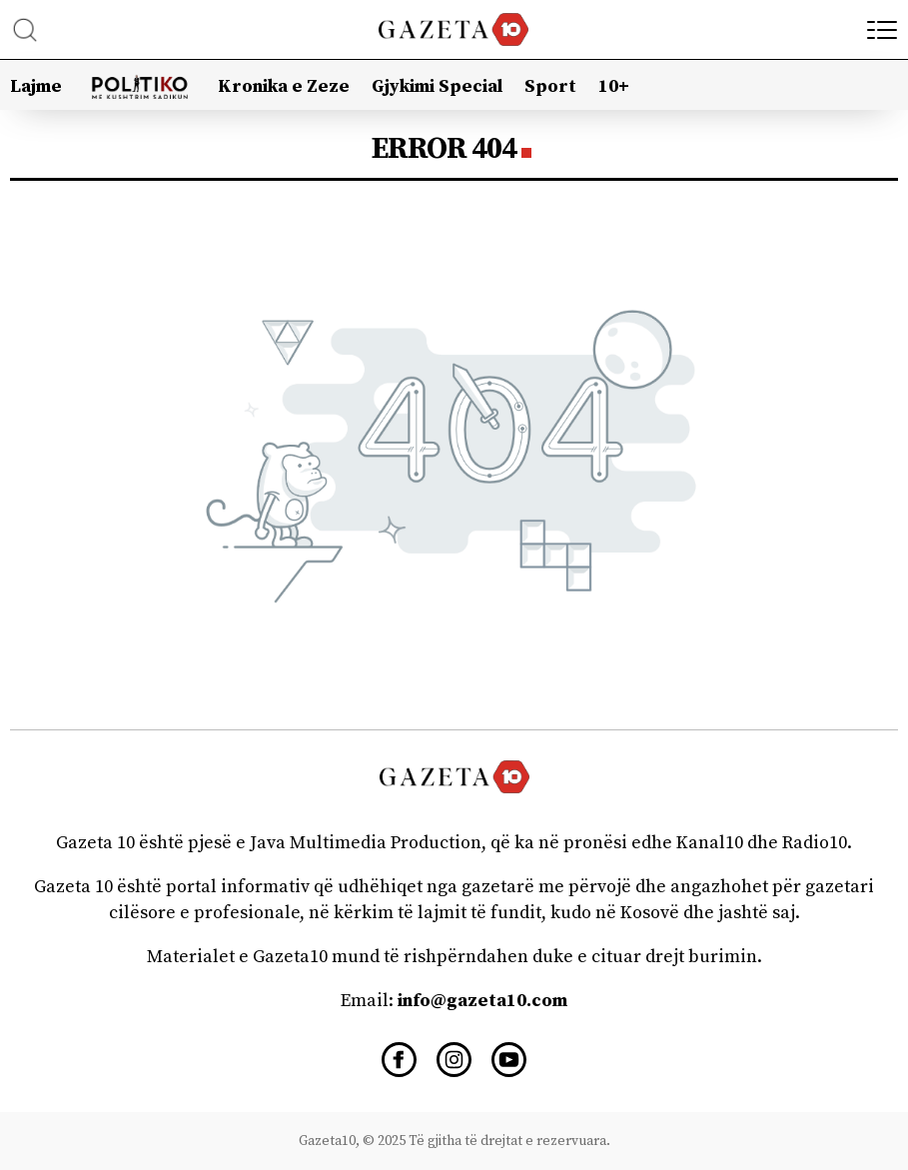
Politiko (140, 81)
